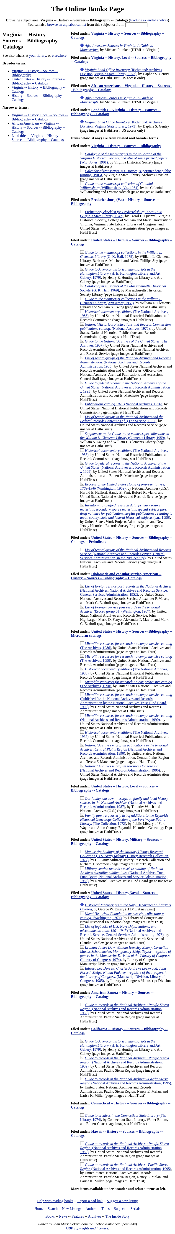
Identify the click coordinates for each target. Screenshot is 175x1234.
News (63, 1216)
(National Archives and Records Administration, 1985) (125, 362)
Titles (105, 1209)
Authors (91, 1209)
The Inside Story (117, 1216)
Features (78, 1216)
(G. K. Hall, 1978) (121, 254)
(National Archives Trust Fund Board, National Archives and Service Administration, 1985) (123, 875)
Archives (94, 1216)
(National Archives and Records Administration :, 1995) (125, 387)
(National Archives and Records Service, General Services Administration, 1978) (122, 931)
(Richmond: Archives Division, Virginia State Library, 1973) (121, 72)
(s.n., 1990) (126, 511)
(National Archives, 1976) (125, 326)
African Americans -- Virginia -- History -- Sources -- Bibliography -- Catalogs (38, 127)
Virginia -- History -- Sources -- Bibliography (126, 146)
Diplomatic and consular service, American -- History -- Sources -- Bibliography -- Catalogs (116, 576)
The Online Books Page (87, 9)
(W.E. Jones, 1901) (123, 158)
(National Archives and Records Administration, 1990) (126, 718)
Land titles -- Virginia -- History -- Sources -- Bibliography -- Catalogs (38, 138)
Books (50, 1216)
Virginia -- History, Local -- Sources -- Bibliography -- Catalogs (40, 117)
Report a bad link (90, 1201)
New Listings (72, 1209)
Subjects (120, 1209)
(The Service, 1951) (121, 419)
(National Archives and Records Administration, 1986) (120, 768)
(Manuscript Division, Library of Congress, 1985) (123, 974)
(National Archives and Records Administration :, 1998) (125, 467)
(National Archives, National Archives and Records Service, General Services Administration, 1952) (126, 590)
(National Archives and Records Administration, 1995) (125, 1081)
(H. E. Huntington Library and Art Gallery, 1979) (120, 273)
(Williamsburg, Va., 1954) (116, 186)
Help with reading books (55, 1201)
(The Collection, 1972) (124, 819)
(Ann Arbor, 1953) (121, 301)
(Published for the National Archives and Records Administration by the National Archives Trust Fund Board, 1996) (126, 701)
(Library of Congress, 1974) (125, 953)
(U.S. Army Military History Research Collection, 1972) (124, 856)
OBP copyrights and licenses (87, 1228)
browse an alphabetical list (66, 24)
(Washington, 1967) (120, 609)
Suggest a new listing (122, 1201)
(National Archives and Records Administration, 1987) (124, 803)
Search (53, 1209)
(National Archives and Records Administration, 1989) (124, 1009)
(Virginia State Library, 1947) (121, 214)
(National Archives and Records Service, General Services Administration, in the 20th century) (125, 554)
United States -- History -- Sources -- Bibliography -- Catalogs (38, 81)
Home (39, 1209)
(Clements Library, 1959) (124, 436)
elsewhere (59, 55)
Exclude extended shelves (149, 20)
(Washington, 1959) (122, 486)
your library (37, 55)
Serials (136, 1209)
